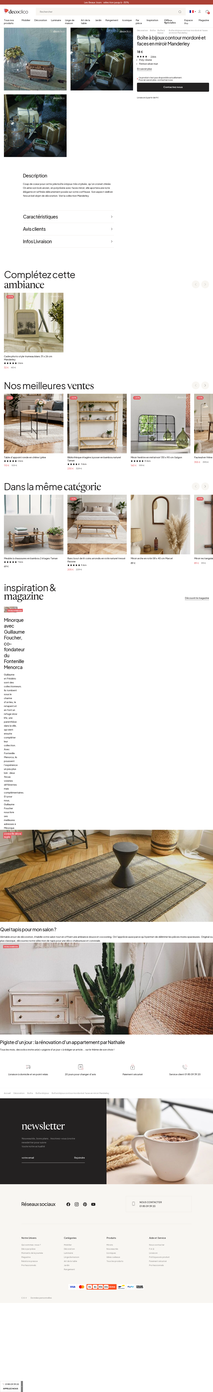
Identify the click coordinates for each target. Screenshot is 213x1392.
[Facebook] (68, 1295)
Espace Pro (188, 22)
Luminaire (56, 20)
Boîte (153, 30)
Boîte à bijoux (161, 31)
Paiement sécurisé (158, 1350)
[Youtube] (93, 1295)
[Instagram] (77, 1295)
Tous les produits (114, 1350)
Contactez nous (173, 86)
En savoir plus (144, 68)
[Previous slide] (196, 284)
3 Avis (153, 56)
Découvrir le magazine (197, 597)
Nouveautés (112, 1338)
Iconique (127, 20)
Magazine (204, 20)
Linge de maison (69, 22)
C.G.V (24, 1387)
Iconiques (111, 1342)
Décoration (40, 20)
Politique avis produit (159, 1346)
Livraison (153, 1342)
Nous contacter (156, 1334)
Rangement (111, 20)
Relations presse (29, 1350)
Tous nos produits (9, 22)
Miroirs (109, 1334)
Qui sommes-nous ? (31, 1334)
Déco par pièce (28, 1338)
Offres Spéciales (170, 21)
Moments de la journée (32, 1342)
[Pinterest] (85, 1295)
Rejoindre (79, 1253)
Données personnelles (41, 1387)
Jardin (98, 20)
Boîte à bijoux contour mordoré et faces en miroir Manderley (188, 31)
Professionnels (28, 1354)
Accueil (7, 1197)
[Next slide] (205, 284)
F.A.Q (151, 1338)
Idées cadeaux (113, 1346)
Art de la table (85, 22)
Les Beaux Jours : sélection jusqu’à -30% (106, 2)
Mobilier (26, 20)
